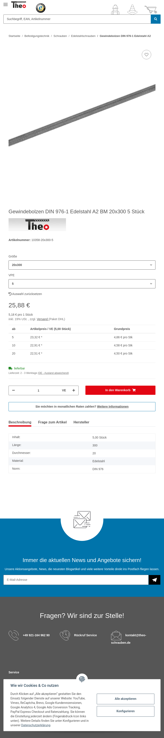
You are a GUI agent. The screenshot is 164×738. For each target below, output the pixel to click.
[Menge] (38, 390)
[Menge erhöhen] (73, 390)
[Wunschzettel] (132, 9)
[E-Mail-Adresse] (76, 580)
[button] (115, 9)
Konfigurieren (125, 711)
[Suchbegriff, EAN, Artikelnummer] (77, 19)
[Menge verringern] (13, 390)
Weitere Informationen (113, 406)
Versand (42, 319)
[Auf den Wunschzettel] (146, 54)
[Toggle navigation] (5, 2)
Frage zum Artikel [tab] (52, 422)
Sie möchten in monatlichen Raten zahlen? (82, 406)
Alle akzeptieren (125, 698)
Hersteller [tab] (81, 422)
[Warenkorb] (151, 9)
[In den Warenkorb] (120, 390)
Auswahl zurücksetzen (25, 294)
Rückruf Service (85, 635)
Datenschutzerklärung (35, 725)
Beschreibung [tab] (20, 422)
